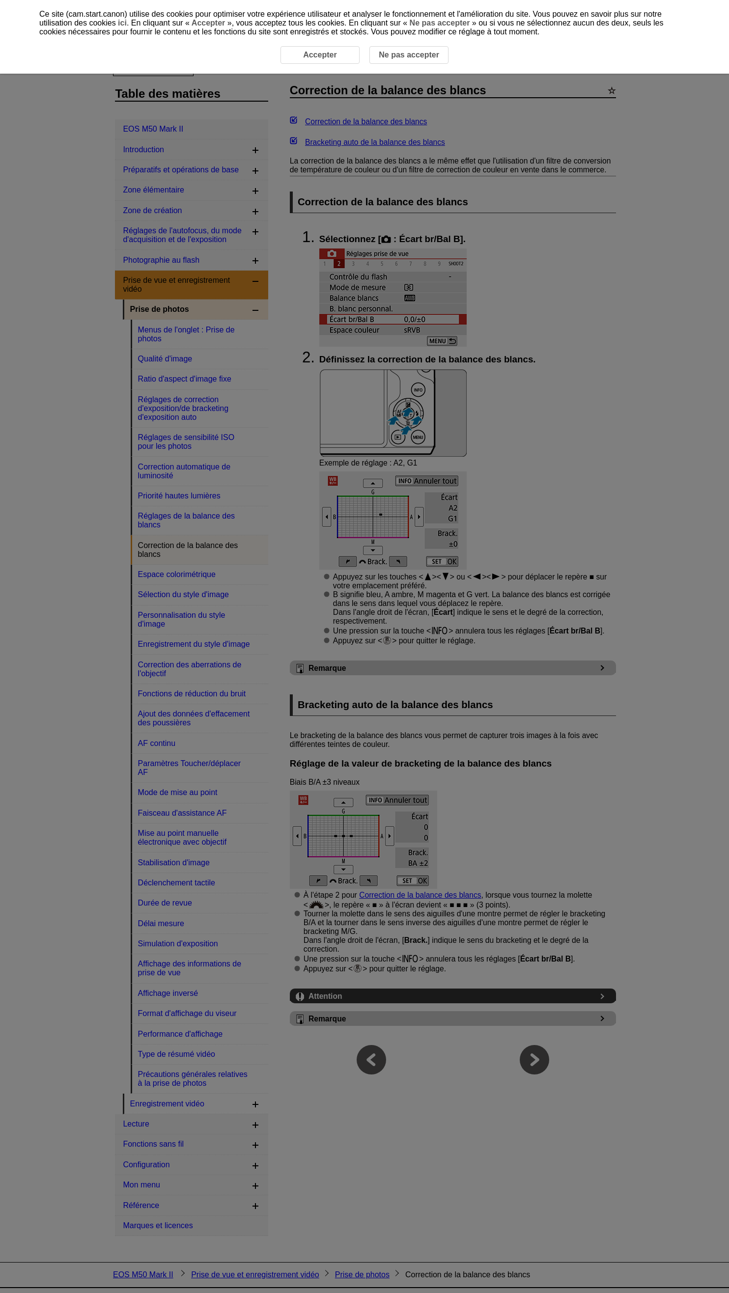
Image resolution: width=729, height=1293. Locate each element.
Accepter (208, 23)
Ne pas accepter (439, 23)
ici (122, 23)
